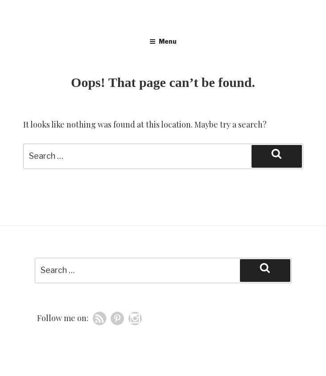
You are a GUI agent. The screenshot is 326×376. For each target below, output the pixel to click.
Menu (163, 41)
